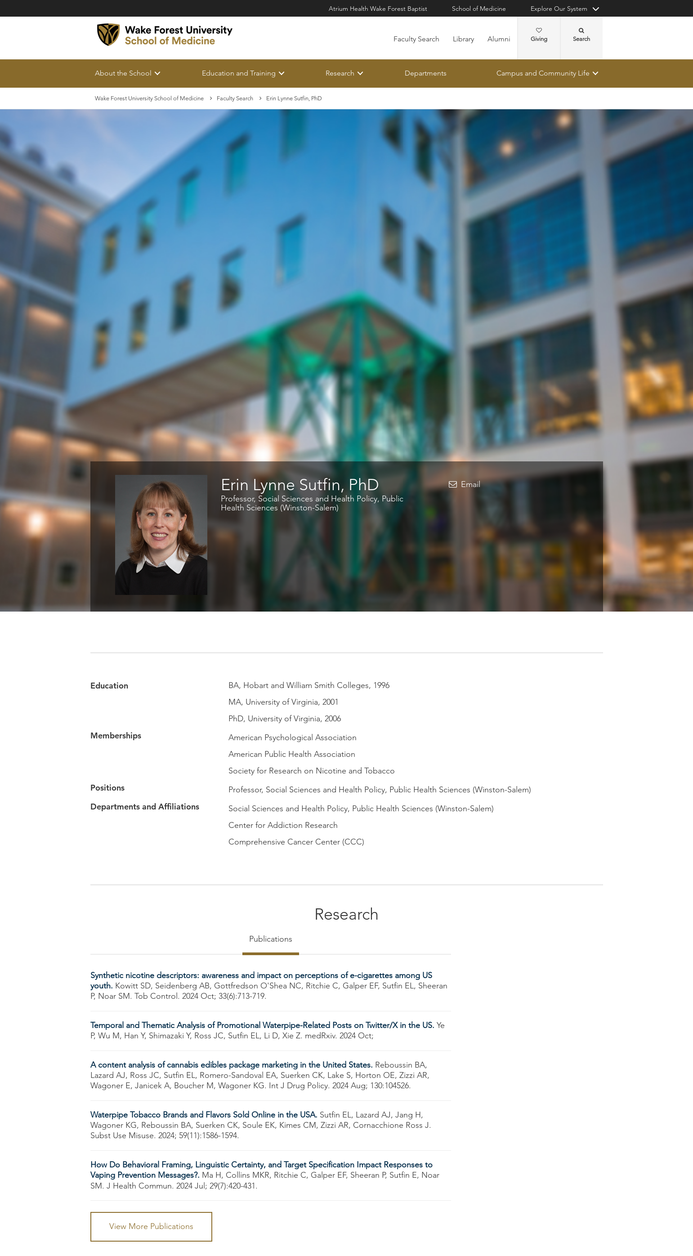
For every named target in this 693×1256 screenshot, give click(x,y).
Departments (425, 73)
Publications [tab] (270, 939)
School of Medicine (479, 8)
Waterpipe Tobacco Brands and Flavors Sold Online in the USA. (205, 1115)
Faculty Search (416, 39)
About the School (123, 73)
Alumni (498, 39)
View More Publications (151, 1226)
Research (340, 73)
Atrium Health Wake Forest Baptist (378, 8)
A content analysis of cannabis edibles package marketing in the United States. (232, 1065)
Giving (539, 35)
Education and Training (238, 73)
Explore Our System (559, 8)
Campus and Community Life (543, 73)
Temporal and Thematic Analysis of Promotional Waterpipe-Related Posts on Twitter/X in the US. (263, 1025)
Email (470, 484)
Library (463, 39)
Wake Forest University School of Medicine (149, 98)
